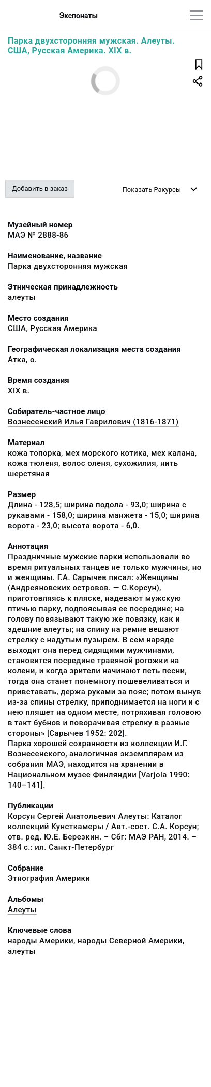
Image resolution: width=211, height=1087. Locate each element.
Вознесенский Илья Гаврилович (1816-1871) (93, 421)
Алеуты (22, 909)
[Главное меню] (196, 15)
